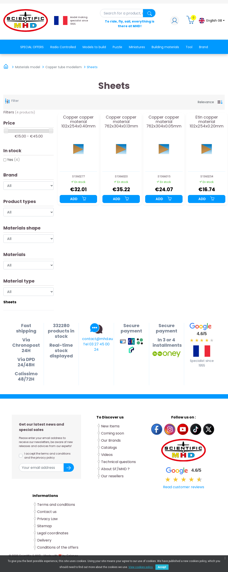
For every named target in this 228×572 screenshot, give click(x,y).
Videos (107, 454)
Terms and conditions (56, 504)
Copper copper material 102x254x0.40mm (78, 121)
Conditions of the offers (58, 547)
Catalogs (109, 447)
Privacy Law (47, 518)
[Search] (128, 13)
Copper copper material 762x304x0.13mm (121, 121)
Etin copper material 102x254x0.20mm (207, 121)
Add (78, 199)
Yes (13, 159)
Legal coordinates (52, 533)
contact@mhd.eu (97, 338)
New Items (110, 426)
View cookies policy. (140, 567)
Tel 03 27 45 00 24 (96, 347)
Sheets (9, 302)
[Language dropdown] (211, 20)
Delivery (44, 540)
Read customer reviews (183, 487)
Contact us (47, 511)
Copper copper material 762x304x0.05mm (163, 121)
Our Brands (111, 440)
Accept (162, 567)
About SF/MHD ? (115, 469)
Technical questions (118, 461)
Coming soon (112, 433)
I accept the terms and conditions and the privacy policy (47, 455)
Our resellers (112, 476)
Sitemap (44, 526)
